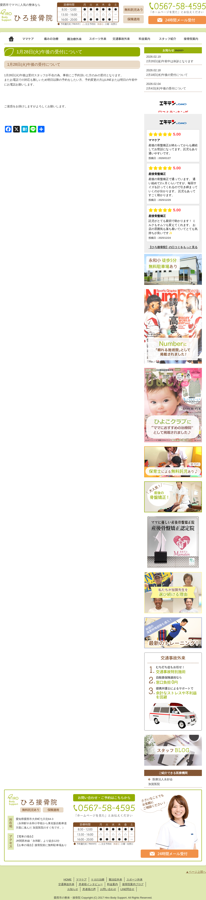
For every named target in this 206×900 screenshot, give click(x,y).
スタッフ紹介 (171, 40)
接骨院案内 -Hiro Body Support (192, 40)
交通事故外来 (66, 884)
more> (179, 50)
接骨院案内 (129, 884)
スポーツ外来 (100, 40)
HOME (67, 879)
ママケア (32, 40)
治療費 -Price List (148, 40)
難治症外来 (78, 40)
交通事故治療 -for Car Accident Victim (125, 40)
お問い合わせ (108, 889)
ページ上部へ (197, 871)
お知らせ (72, 889)
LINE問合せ (128, 889)
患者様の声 (89, 889)
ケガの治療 (55, 40)
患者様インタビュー (91, 884)
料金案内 (112, 884)
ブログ (140, 884)
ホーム (13, 40)
